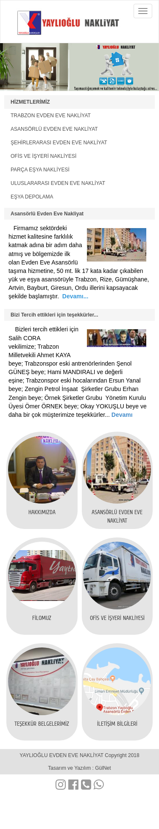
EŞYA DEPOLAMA (32, 197)
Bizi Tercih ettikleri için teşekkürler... (54, 315)
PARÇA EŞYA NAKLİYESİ (40, 170)
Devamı (121, 414)
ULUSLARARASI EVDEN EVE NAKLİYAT (58, 183)
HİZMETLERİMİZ (30, 102)
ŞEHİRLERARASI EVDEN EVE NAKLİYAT (59, 143)
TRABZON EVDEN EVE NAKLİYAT (51, 115)
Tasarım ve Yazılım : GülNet (79, 768)
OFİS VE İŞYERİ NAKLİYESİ (43, 156)
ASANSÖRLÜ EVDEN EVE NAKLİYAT (54, 129)
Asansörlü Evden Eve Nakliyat (47, 214)
